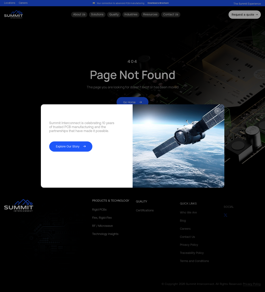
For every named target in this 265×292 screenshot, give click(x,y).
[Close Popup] (217, 111)
